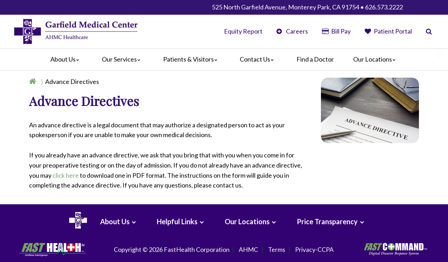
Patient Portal (388, 31)
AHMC (248, 250)
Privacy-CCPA (314, 250)
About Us (66, 59)
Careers (292, 31)
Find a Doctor (315, 59)
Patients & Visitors (192, 59)
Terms (276, 250)
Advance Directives (72, 81)
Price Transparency (327, 221)
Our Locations (376, 59)
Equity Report (243, 31)
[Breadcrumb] (67, 81)
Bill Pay (336, 31)
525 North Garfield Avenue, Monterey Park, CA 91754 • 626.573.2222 (307, 7)
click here (65, 175)
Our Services (123, 59)
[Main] (224, 59)
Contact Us (258, 59)
